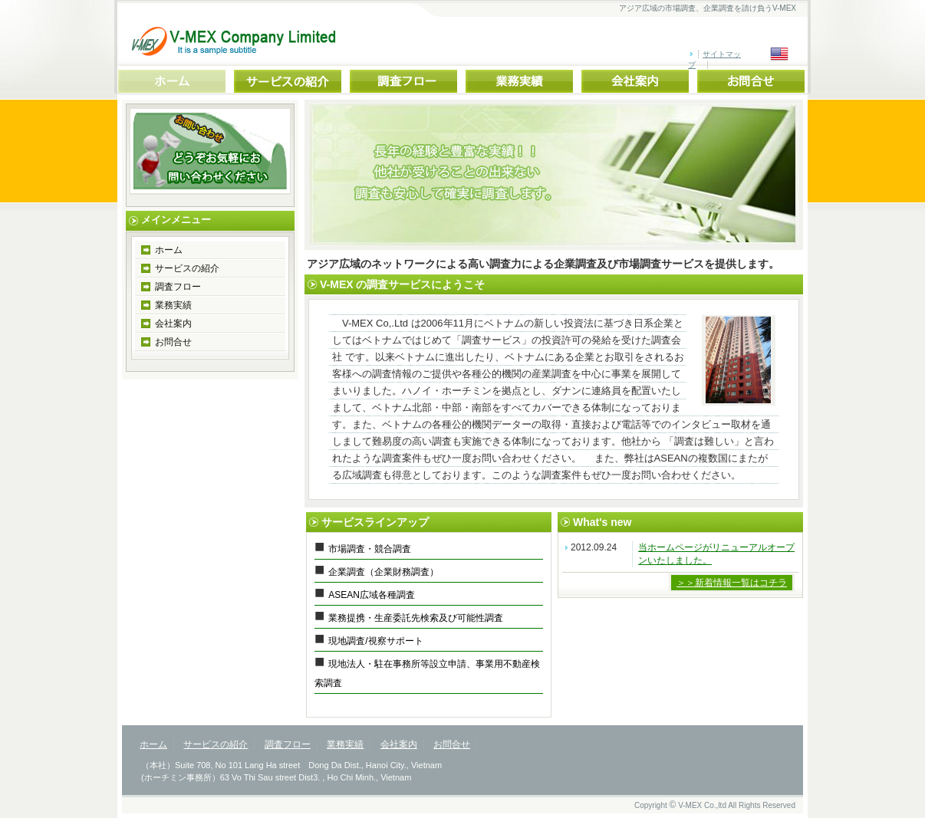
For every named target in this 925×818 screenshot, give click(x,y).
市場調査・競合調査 (369, 549)
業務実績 (173, 305)
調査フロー (178, 286)
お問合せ (173, 342)
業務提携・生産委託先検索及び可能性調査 (415, 618)
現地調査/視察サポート (375, 641)
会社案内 (173, 323)
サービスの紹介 (187, 268)
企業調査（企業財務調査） (383, 572)
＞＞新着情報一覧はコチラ (731, 582)
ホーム (169, 250)
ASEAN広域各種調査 (371, 595)
